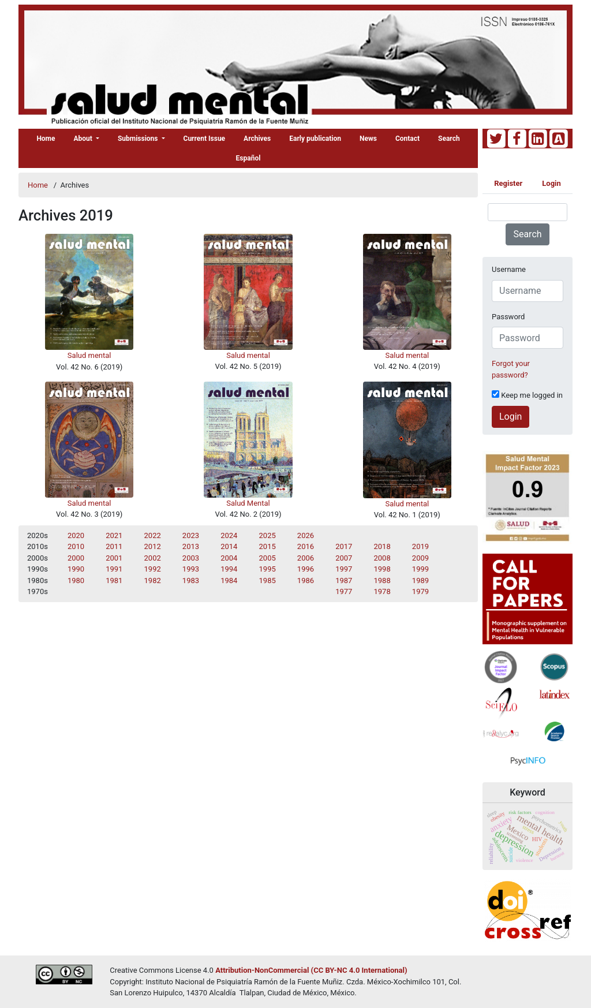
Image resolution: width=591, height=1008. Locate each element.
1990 (76, 569)
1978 (382, 591)
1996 (305, 569)
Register (508, 183)
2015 (267, 546)
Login (551, 183)
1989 (420, 580)
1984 (228, 580)
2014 (228, 546)
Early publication (315, 139)
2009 (420, 558)
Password (508, 316)
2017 (343, 546)
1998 (382, 569)
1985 (267, 580)
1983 (190, 580)
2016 (305, 546)
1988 (382, 580)
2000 (76, 558)
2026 (305, 535)
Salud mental (89, 355)
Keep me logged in (527, 395)
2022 (152, 535)
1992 (152, 569)
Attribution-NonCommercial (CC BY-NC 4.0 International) (311, 970)
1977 (343, 591)
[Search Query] (527, 212)
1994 (228, 569)
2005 (267, 558)
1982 (152, 580)
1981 (114, 580)
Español (248, 158)
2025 (267, 535)
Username (509, 269)
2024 (228, 535)
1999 (420, 569)
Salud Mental (248, 503)
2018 (382, 546)
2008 (382, 558)
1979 (420, 591)
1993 (190, 569)
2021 (114, 535)
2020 (76, 535)
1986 (305, 580)
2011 (114, 546)
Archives (257, 139)
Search (449, 139)
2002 (152, 558)
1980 (76, 580)
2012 (152, 546)
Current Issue (205, 139)
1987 (343, 580)
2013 (190, 546)
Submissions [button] (139, 139)
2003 (190, 558)
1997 (343, 569)
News (368, 139)
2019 (420, 546)
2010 (76, 546)
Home (45, 139)
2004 (228, 558)
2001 (114, 558)
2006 (305, 558)
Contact (407, 139)
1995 (267, 569)
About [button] (84, 139)
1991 (114, 569)
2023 (190, 535)
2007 (343, 558)
